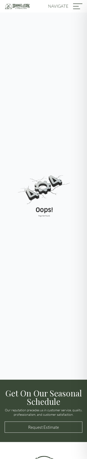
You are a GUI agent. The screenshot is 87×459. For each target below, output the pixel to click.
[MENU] (77, 6)
